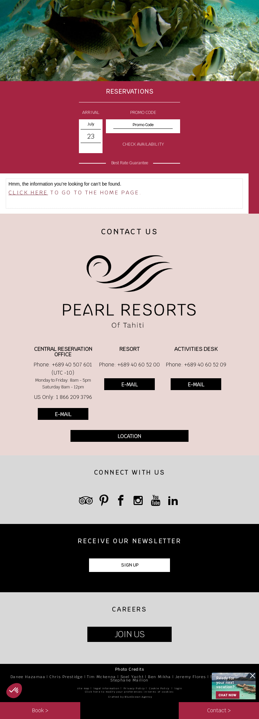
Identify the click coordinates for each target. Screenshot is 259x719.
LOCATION (129, 436)
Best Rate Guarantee (129, 163)
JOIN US (130, 634)
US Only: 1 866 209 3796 (63, 397)
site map (83, 688)
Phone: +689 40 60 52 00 (129, 364)
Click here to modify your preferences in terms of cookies (129, 691)
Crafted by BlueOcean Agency (130, 696)
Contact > (219, 710)
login (178, 688)
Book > (40, 710)
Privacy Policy (134, 688)
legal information (106, 688)
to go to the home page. (75, 192)
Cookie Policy (159, 688)
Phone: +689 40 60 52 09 (196, 364)
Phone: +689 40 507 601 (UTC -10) (63, 368)
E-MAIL (63, 414)
